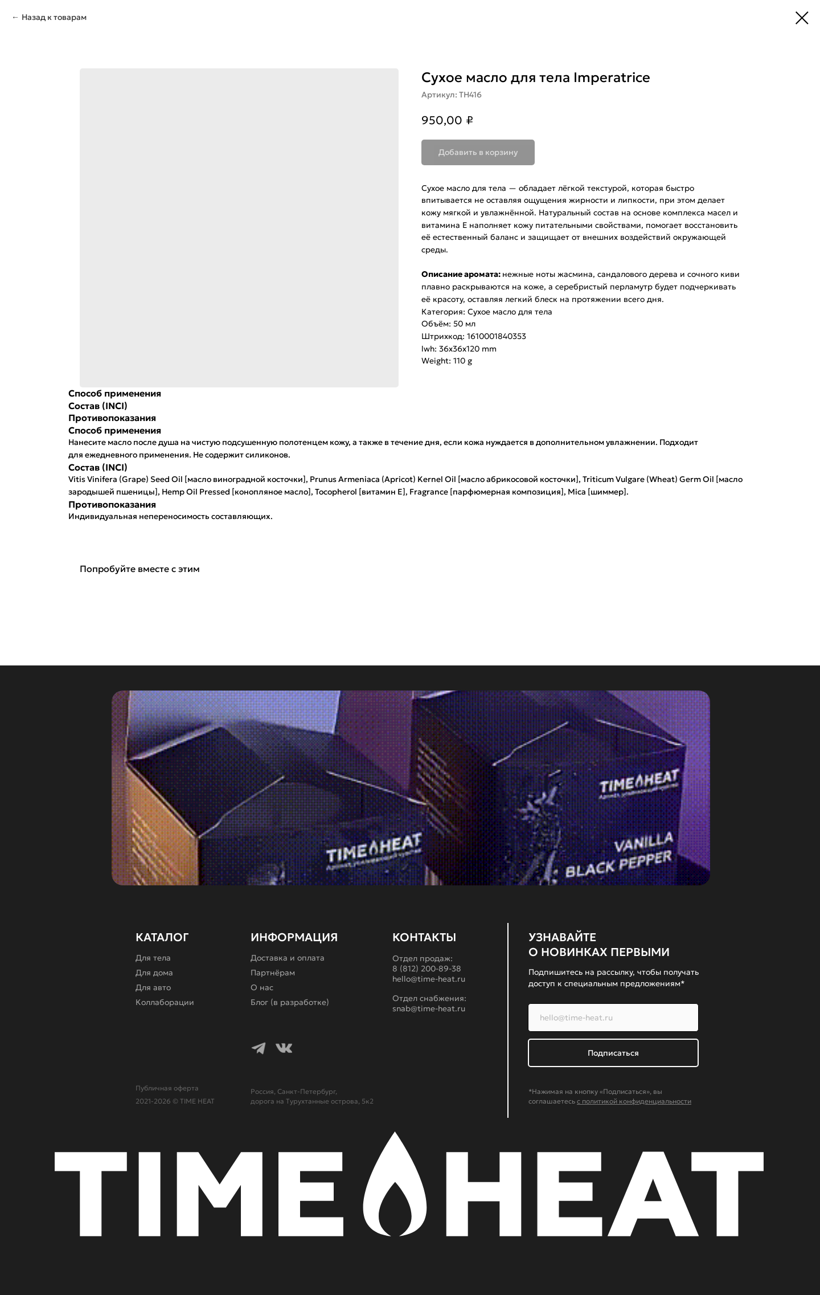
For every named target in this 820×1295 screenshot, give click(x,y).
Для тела (153, 958)
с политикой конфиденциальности (634, 1101)
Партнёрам (273, 972)
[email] (613, 1017)
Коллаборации (165, 1002)
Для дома (154, 972)
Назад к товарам (54, 17)
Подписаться (613, 1053)
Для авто (153, 987)
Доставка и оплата (288, 958)
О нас (262, 987)
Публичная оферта (167, 1088)
